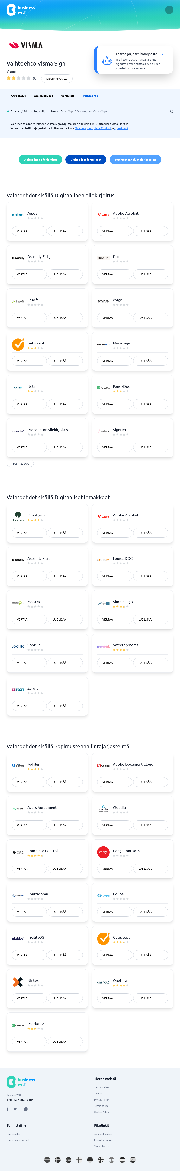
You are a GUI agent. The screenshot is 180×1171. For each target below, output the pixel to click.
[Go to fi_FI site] (79, 1160)
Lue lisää (59, 231)
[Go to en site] (111, 1160)
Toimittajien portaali (18, 1140)
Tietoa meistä (101, 1087)
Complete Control (99, 128)
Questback (121, 128)
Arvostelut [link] (18, 95)
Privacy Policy (101, 1099)
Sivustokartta (101, 1146)
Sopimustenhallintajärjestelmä (135, 159)
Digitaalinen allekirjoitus (40, 111)
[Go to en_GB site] (101, 1160)
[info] (34, 78)
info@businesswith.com (20, 1099)
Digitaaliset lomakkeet (85, 159)
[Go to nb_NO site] (68, 1160)
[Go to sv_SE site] (47, 1160)
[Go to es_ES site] (133, 1160)
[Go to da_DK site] (58, 1160)
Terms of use (101, 1105)
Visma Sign (67, 111)
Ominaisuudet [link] (43, 95)
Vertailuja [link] (68, 95)
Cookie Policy (101, 1112)
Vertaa (22, 231)
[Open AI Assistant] (25, 1109)
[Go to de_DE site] (90, 1160)
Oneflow (80, 128)
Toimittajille (13, 1133)
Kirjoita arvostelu (57, 78)
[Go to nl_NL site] (122, 1160)
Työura (98, 1093)
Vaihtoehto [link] (90, 95)
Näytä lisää (20, 463)
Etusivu (15, 111)
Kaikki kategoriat (103, 1140)
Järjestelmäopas (103, 1133)
